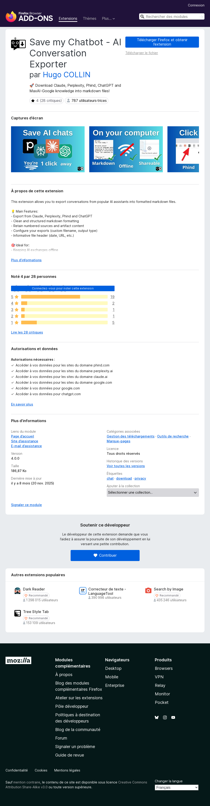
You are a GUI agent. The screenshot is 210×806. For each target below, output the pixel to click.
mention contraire (26, 782)
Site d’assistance (24, 441)
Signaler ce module (26, 505)
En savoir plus (22, 404)
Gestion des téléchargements (131, 436)
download (124, 478)
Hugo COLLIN (67, 74)
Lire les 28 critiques (27, 332)
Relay (160, 685)
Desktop (113, 668)
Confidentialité (17, 770)
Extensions (68, 18)
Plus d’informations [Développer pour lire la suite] (26, 260)
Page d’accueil (22, 436)
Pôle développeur (71, 706)
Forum (61, 738)
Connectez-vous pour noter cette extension (63, 288)
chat (110, 478)
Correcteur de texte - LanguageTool (107, 591)
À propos (63, 674)
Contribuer (105, 555)
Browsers (164, 668)
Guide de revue (69, 755)
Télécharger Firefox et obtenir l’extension (162, 41)
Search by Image (168, 589)
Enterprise (114, 685)
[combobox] (171, 16)
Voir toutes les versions (126, 466)
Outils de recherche (173, 436)
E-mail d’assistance (26, 446)
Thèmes (89, 18)
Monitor (162, 693)
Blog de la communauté (77, 729)
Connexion (196, 5)
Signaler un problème (75, 746)
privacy (140, 478)
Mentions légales (67, 770)
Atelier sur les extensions (79, 697)
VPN (159, 676)
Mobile (111, 676)
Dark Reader (34, 589)
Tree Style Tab (36, 612)
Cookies (41, 770)
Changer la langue (169, 781)
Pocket (162, 702)
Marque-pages (118, 441)
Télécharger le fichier (141, 53)
